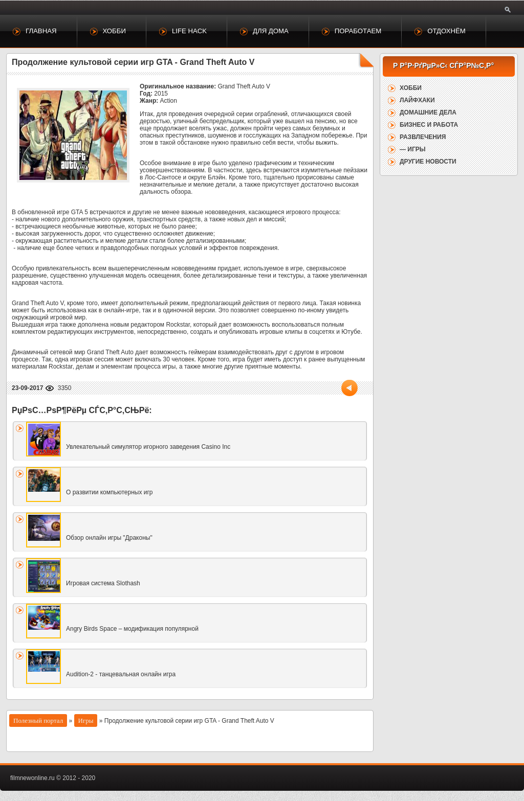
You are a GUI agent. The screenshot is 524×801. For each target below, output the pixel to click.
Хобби (114, 31)
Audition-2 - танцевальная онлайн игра (121, 674)
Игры (86, 720)
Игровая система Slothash (103, 583)
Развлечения (423, 137)
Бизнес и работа (429, 124)
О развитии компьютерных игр (109, 492)
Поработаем (358, 31)
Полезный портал (38, 720)
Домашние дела (428, 112)
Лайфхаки (417, 100)
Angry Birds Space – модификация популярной (132, 628)
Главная (41, 31)
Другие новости (428, 161)
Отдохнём (446, 31)
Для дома (271, 31)
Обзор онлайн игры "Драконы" (109, 537)
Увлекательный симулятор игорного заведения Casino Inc (148, 446)
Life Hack (189, 31)
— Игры (413, 149)
